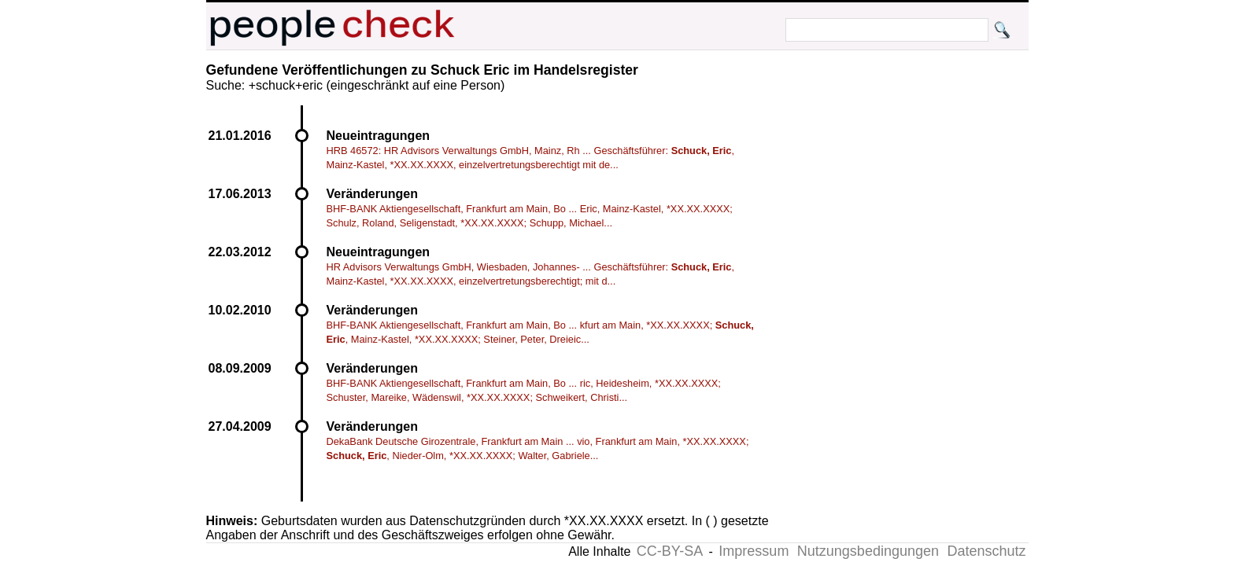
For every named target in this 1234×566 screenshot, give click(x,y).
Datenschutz (986, 551)
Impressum (754, 551)
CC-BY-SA (670, 551)
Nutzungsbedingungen (868, 551)
